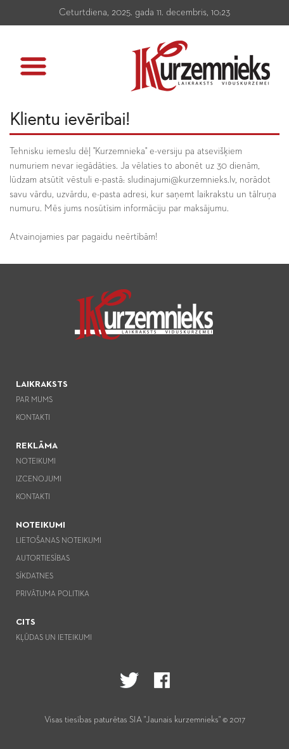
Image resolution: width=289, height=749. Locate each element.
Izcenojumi (38, 479)
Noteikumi (36, 462)
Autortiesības (43, 559)
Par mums (34, 400)
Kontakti (33, 418)
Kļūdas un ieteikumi (54, 638)
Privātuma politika (52, 594)
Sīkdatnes (34, 576)
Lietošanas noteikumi (58, 541)
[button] (33, 66)
